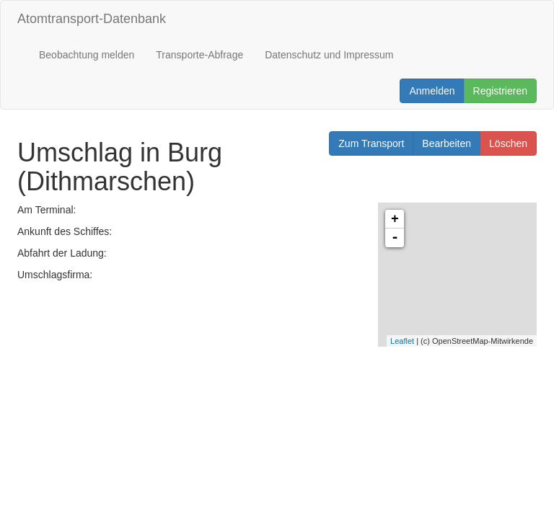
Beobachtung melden (86, 55)
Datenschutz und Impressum (329, 55)
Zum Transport (371, 143)
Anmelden (431, 91)
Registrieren (500, 91)
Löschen (508, 143)
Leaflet (402, 341)
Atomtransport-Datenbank (91, 19)
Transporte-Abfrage (199, 55)
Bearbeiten (446, 143)
